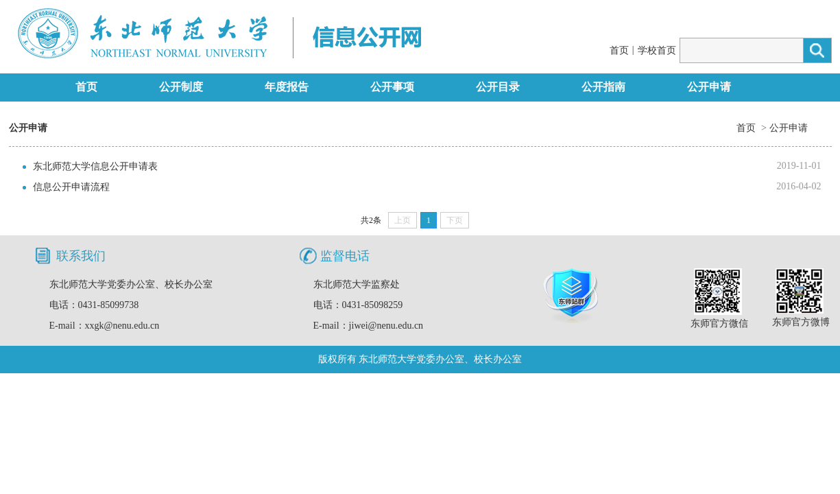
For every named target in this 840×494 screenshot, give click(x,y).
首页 (619, 50)
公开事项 (392, 87)
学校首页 (657, 50)
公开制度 (181, 87)
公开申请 (709, 87)
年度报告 (287, 87)
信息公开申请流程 (71, 187)
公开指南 (603, 87)
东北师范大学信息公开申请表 (95, 166)
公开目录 (498, 87)
